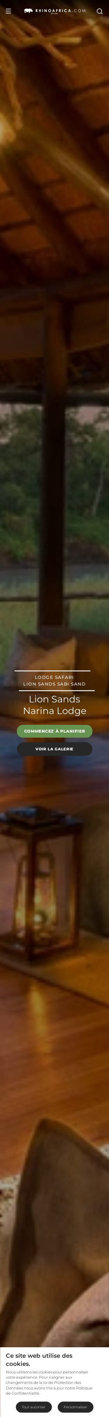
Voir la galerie (54, 749)
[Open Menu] (8, 11)
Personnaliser (75, 1407)
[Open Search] (99, 11)
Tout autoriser (34, 1407)
